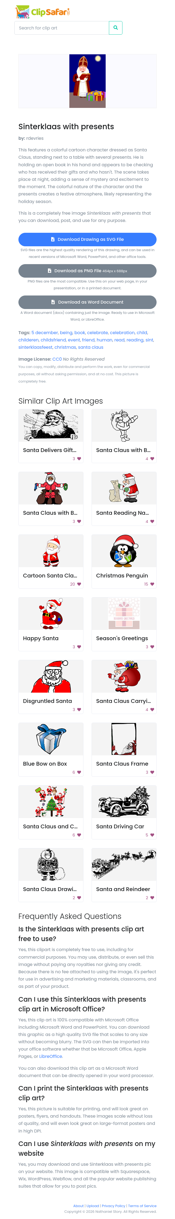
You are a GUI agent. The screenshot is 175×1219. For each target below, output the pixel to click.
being (66, 333)
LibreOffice (50, 1056)
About (78, 1206)
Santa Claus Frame (122, 764)
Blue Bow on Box (45, 764)
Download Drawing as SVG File (87, 239)
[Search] (61, 28)
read (119, 340)
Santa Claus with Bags (126, 450)
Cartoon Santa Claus (51, 575)
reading (135, 340)
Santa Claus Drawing (51, 889)
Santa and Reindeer (123, 889)
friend (88, 340)
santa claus (90, 347)
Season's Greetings (122, 638)
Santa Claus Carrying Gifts (132, 701)
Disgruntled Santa (47, 701)
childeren (28, 340)
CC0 (57, 359)
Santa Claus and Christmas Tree (67, 826)
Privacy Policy (113, 1206)
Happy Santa (41, 638)
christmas (65, 347)
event (74, 340)
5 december (44, 333)
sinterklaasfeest (35, 347)
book (79, 333)
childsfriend (53, 340)
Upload (93, 1206)
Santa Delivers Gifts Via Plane (63, 450)
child (142, 333)
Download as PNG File (87, 271)
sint (149, 340)
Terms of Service (142, 1206)
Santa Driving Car (120, 826)
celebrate (97, 333)
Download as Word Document (87, 302)
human (104, 340)
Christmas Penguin (122, 575)
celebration (122, 333)
